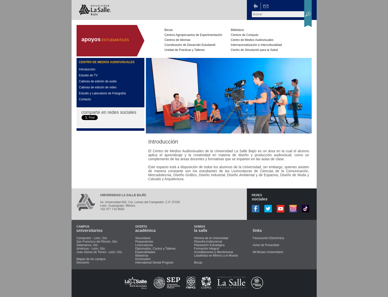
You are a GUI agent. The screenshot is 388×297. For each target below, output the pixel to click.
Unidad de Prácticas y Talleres (185, 50)
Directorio (83, 262)
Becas (169, 30)
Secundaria (142, 238)
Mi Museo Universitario (268, 252)
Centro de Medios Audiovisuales (252, 40)
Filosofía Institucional (208, 241)
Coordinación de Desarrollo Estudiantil (190, 45)
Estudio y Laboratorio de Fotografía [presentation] (102, 93)
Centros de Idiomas (178, 40)
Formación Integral (206, 248)
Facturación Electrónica (268, 238)
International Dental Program (154, 262)
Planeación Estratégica (209, 245)
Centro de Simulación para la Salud (254, 50)
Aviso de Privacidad (266, 245)
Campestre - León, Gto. (92, 238)
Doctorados (142, 259)
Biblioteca (237, 30)
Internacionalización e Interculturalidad (256, 45)
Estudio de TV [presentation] (88, 75)
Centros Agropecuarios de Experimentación (193, 35)
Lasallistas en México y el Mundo (216, 255)
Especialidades (145, 252)
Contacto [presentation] (85, 99)
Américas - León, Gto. (91, 248)
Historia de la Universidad (211, 238)
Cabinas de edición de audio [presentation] (98, 81)
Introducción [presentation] (87, 69)
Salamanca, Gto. (88, 245)
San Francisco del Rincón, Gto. (97, 241)
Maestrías (141, 255)
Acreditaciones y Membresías (213, 252)
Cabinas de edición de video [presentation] (98, 87)
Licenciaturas (144, 245)
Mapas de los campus (91, 259)
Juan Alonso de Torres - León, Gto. (100, 252)
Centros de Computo (245, 35)
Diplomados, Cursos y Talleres (155, 248)
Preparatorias (144, 241)
